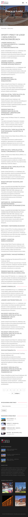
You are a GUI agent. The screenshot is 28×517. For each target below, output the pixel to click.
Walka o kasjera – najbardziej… (13, 459)
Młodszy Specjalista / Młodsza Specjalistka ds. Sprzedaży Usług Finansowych (11, 316)
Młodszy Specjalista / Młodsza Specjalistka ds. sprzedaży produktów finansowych (11, 369)
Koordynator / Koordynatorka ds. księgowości (9, 79)
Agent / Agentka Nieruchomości (7, 240)
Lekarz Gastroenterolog (11, 300)
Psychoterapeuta (8, 350)
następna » (17, 393)
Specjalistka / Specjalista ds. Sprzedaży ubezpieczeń (13, 95)
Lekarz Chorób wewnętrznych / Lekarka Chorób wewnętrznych (11, 62)
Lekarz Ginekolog (8, 286)
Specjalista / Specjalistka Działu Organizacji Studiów (12, 150)
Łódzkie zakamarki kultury (12, 449)
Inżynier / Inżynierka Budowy (13, 226)
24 (12, 393)
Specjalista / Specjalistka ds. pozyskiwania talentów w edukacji (13, 131)
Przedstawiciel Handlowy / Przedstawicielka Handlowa (13, 272)
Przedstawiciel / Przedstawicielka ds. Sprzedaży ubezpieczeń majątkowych (10, 112)
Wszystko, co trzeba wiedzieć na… (14, 454)
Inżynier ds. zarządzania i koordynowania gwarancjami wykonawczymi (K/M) (13, 204)
